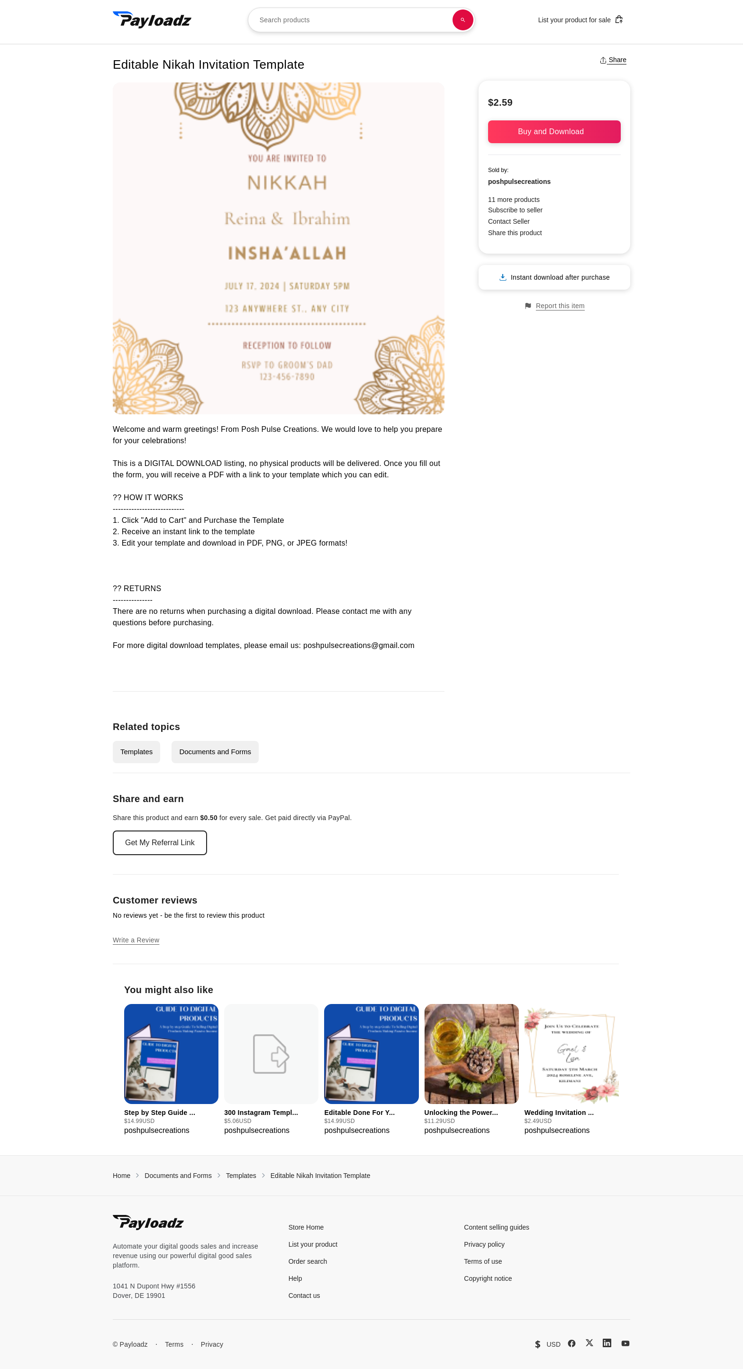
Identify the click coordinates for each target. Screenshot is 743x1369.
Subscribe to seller (515, 210)
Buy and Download (554, 132)
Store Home (306, 1227)
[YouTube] (625, 1343)
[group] (171, 1070)
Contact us (304, 1295)
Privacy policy (484, 1244)
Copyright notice (488, 1278)
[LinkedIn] (607, 1343)
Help (295, 1278)
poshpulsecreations (519, 181)
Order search (308, 1261)
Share (612, 60)
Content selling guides (496, 1227)
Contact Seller (509, 221)
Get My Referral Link (160, 843)
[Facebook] (571, 1343)
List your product (313, 1244)
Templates (136, 752)
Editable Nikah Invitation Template (321, 1175)
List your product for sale (581, 19)
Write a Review (136, 940)
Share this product (515, 233)
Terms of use (483, 1261)
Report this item (554, 306)
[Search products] (463, 19)
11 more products (514, 199)
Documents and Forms (215, 752)
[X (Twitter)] (589, 1343)
